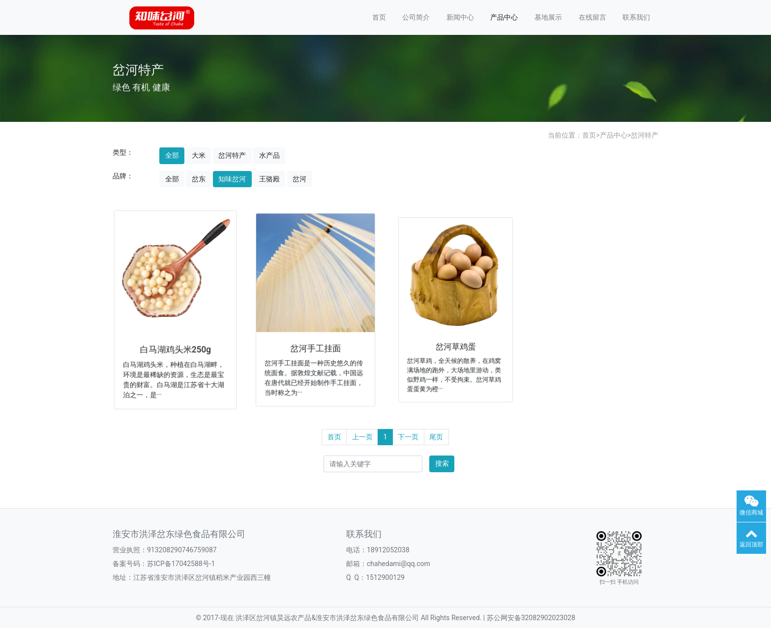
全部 (172, 155)
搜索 (442, 463)
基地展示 (548, 17)
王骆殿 (269, 179)
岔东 (199, 179)
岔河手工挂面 (315, 345)
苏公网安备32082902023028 (531, 618)
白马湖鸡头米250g (175, 347)
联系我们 (636, 17)
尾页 (436, 437)
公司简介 (416, 17)
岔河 (299, 179)
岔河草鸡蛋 (455, 342)
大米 (199, 155)
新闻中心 (460, 17)
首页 (379, 17)
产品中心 (504, 17)
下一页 (408, 437)
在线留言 (592, 17)
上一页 (362, 437)
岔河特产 (644, 135)
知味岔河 (232, 179)
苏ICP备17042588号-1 (181, 564)
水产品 (269, 155)
